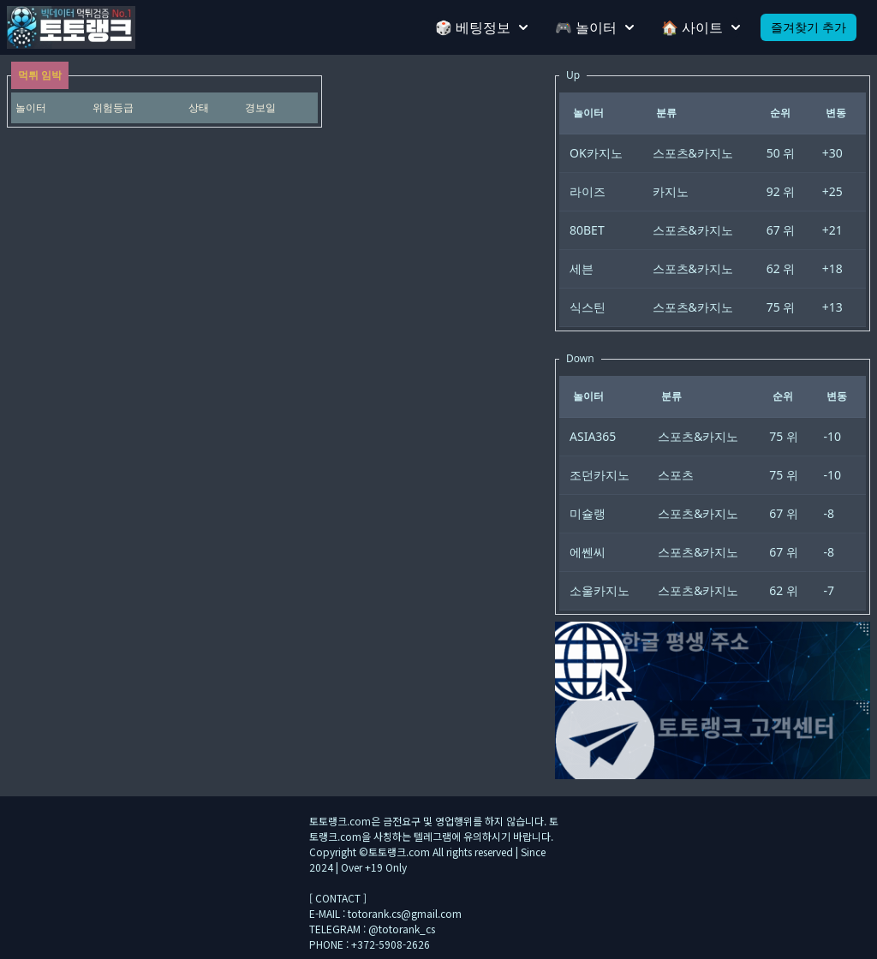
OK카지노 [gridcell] (596, 153)
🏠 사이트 (700, 27)
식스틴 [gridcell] (588, 307)
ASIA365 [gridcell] (593, 436)
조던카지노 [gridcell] (599, 475)
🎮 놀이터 (594, 27)
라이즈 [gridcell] (588, 191)
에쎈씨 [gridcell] (588, 552)
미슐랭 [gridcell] (588, 513)
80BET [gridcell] (587, 230)
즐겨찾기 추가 (808, 27)
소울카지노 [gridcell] (599, 590)
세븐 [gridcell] (582, 268)
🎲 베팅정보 (481, 27)
